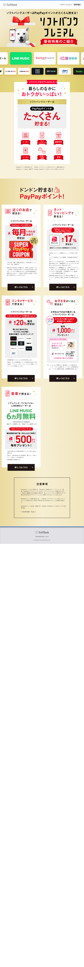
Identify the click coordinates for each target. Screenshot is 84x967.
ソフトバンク (10, 4)
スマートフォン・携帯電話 (70, 4)
